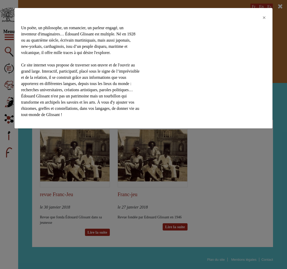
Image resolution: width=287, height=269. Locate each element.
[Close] (264, 18)
